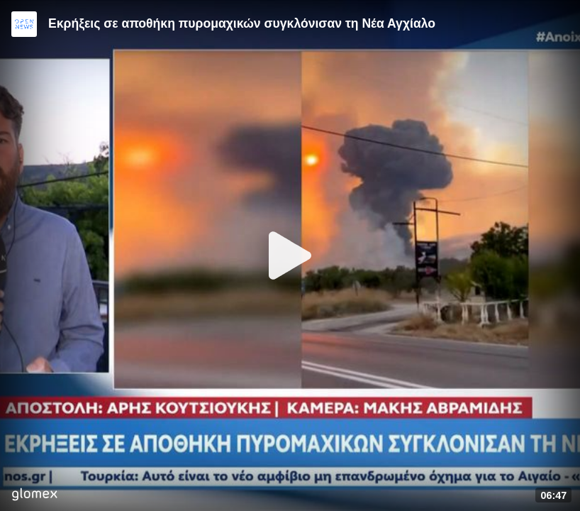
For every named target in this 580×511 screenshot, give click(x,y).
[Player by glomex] (34, 496)
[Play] (290, 255)
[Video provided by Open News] (24, 24)
